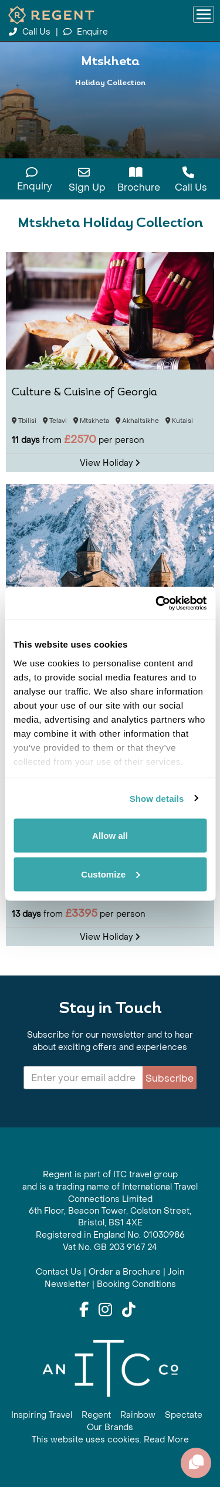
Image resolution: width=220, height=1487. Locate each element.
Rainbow (137, 1415)
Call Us (31, 32)
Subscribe (169, 1078)
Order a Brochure (125, 1272)
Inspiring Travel (41, 1415)
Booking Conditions (136, 1284)
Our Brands (110, 1427)
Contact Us (59, 1272)
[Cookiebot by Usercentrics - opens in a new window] (157, 603)
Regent (96, 1415)
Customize (110, 874)
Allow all (110, 836)
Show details (157, 798)
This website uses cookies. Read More (110, 1439)
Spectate (183, 1415)
